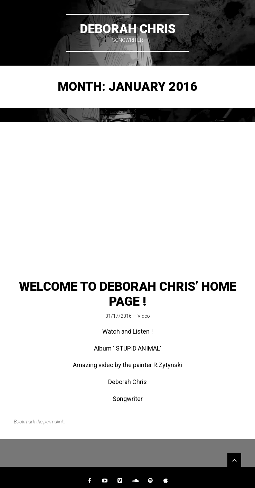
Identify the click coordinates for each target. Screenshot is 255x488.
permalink (54, 421)
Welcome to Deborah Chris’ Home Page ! (127, 294)
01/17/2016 (118, 316)
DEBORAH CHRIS (128, 29)
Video (144, 316)
